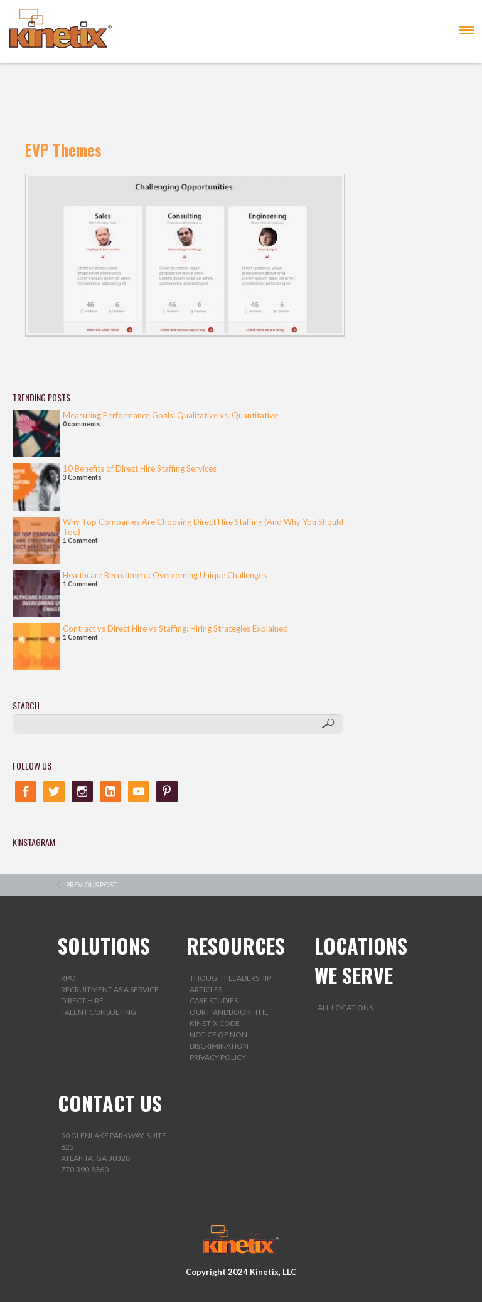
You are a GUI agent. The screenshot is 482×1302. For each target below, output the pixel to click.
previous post (91, 885)
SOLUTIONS (104, 945)
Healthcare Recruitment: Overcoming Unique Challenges (165, 575)
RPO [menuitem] (68, 978)
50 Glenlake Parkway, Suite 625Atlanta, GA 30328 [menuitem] (113, 1147)
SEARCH (26, 705)
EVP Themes (63, 149)
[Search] (328, 723)
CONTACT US (110, 1103)
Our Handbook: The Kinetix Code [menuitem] (229, 1017)
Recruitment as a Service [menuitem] (110, 989)
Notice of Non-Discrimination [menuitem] (220, 1040)
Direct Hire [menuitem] (82, 1000)
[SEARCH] (178, 724)
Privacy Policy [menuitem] (218, 1057)
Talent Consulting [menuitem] (98, 1012)
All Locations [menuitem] (345, 1007)
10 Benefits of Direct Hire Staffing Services (140, 468)
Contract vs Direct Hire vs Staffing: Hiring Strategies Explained (175, 628)
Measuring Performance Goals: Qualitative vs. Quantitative (170, 415)
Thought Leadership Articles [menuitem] (230, 983)
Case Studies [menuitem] (214, 1000)
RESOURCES (235, 945)
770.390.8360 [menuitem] (85, 1169)
